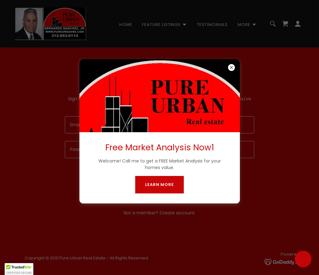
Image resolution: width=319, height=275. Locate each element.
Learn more (159, 185)
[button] (19, 269)
